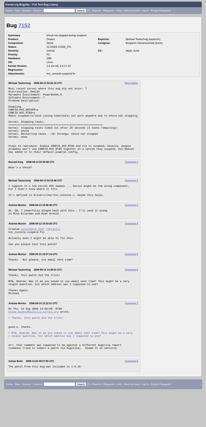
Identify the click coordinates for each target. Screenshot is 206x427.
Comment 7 (131, 330)
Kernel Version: (17, 65)
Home (9, 10)
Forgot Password (161, 10)
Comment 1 (131, 175)
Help (119, 10)
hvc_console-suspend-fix (60, 73)
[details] (53, 247)
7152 (24, 25)
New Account (131, 10)
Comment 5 (131, 276)
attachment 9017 (32, 247)
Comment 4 (131, 241)
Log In (145, 10)
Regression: (15, 69)
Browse (26, 10)
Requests (108, 10)
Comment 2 (131, 195)
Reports (96, 10)
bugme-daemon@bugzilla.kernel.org (33, 339)
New (17, 10)
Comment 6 (131, 292)
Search (37, 10)
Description (131, 83)
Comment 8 (131, 396)
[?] (88, 10)
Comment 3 (131, 222)
